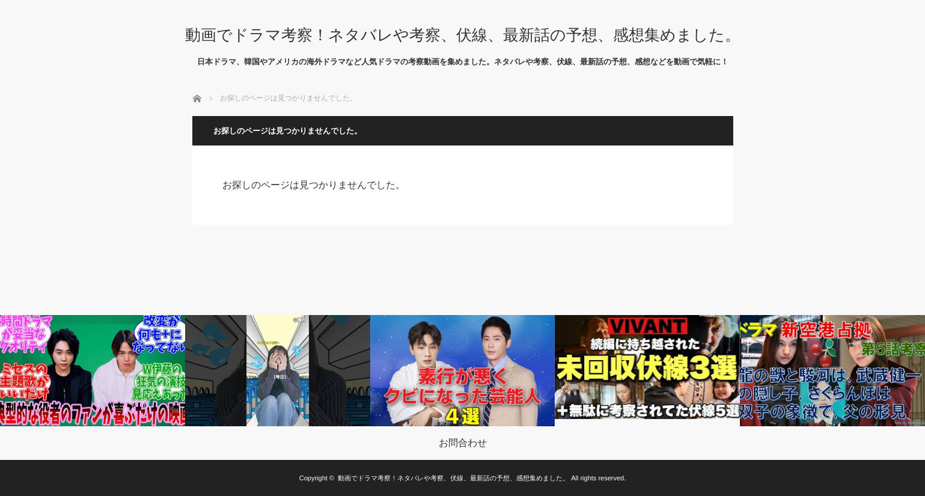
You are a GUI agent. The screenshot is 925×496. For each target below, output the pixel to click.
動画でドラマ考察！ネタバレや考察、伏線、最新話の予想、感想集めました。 (462, 35)
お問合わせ (463, 443)
